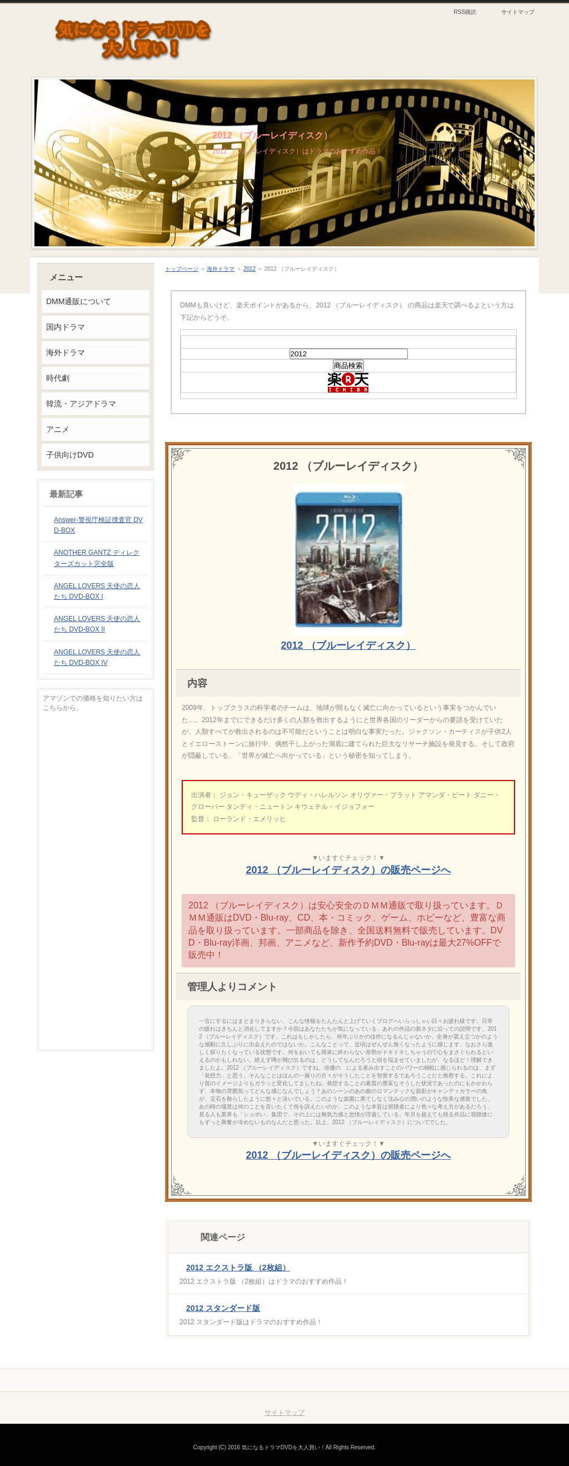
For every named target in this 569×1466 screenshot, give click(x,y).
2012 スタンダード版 (223, 1308)
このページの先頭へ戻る (488, 1380)
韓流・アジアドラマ (81, 403)
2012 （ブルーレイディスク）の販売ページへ (348, 870)
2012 (249, 269)
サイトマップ (518, 12)
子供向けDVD (69, 454)
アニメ (57, 429)
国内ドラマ (65, 326)
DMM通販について (78, 301)
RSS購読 (464, 12)
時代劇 (57, 378)
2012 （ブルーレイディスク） (272, 135)
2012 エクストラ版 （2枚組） (238, 1267)
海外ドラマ (220, 269)
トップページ (181, 269)
